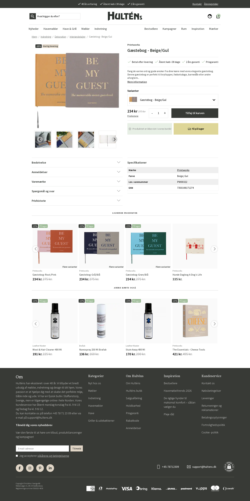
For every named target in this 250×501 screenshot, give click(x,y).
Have (91, 413)
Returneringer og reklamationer (212, 408)
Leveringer (208, 398)
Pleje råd (169, 414)
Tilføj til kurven (194, 113)
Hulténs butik (134, 390)
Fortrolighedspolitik (213, 425)
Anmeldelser (133, 428)
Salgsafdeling (134, 398)
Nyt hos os (94, 383)
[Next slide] (114, 139)
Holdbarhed (133, 405)
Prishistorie (132, 116)
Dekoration (60, 36)
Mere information (137, 81)
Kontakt (197, 4)
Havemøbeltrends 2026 (178, 390)
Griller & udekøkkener (101, 420)
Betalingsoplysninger (214, 417)
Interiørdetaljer (77, 36)
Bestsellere (170, 383)
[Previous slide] (40, 139)
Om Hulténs (133, 383)
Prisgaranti (132, 413)
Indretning (46, 36)
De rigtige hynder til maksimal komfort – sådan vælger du (179, 402)
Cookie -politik (210, 432)
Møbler (92, 390)
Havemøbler (95, 405)
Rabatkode (132, 420)
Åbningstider (211, 4)
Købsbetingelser (211, 390)
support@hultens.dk (39, 417)
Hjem (34, 36)
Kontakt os (208, 383)
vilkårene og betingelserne (53, 456)
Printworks (133, 44)
